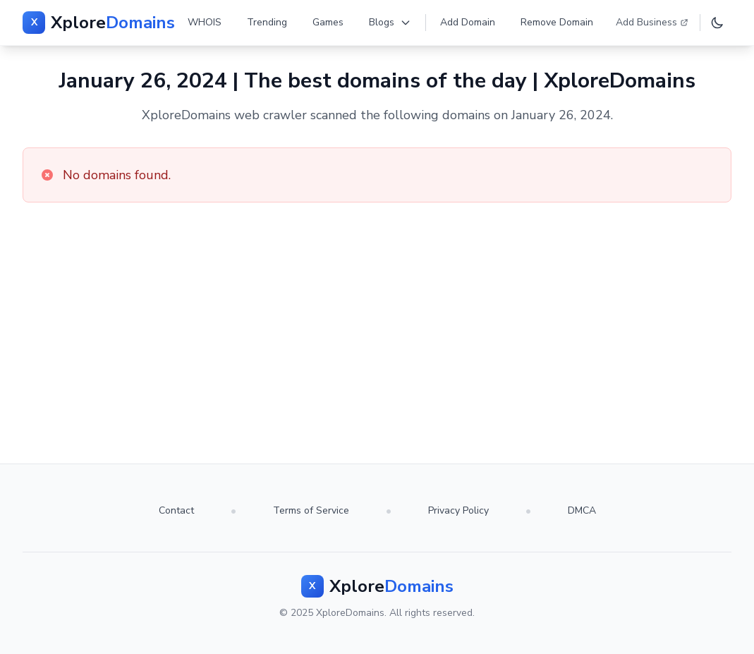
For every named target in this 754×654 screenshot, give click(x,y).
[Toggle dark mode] (717, 22)
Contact (176, 510)
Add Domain (467, 22)
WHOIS (204, 22)
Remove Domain (557, 22)
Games (327, 22)
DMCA (582, 510)
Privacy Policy (458, 510)
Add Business (652, 22)
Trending (267, 22)
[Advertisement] (377, 308)
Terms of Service (311, 510)
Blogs (390, 22)
